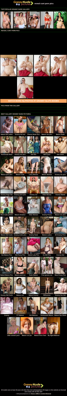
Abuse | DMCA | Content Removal (41, 393)
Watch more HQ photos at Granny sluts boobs (33, 101)
